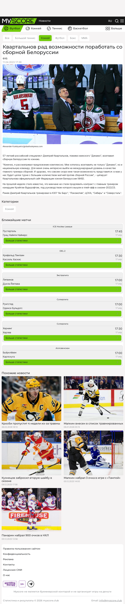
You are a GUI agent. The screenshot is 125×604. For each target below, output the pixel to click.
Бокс (73, 38)
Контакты (9, 564)
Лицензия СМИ (12, 569)
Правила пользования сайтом (21, 548)
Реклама (8, 559)
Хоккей (45, 38)
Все (7, 38)
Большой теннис (25, 38)
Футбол (59, 38)
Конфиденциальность (16, 553)
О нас (6, 575)
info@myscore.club (110, 600)
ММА (84, 38)
